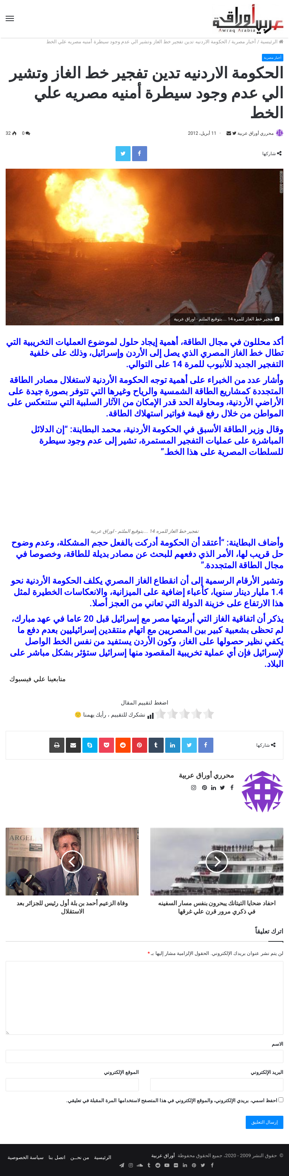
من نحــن (79, 1154)
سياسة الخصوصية (26, 1154)
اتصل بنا (57, 1154)
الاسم (277, 1041)
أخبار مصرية (243, 41)
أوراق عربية (163, 1152)
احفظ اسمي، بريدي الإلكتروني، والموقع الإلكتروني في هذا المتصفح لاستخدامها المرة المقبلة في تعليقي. (171, 1097)
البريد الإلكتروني (267, 1069)
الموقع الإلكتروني (121, 1069)
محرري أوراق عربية (252, 133)
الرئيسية (271, 41)
